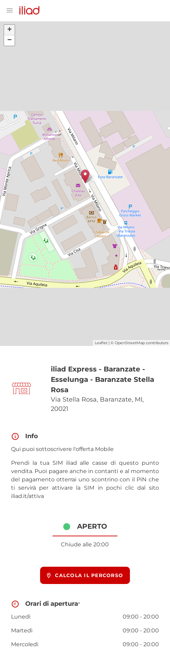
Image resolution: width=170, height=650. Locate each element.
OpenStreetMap (130, 342)
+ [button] (9, 30)
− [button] (9, 40)
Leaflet (101, 342)
